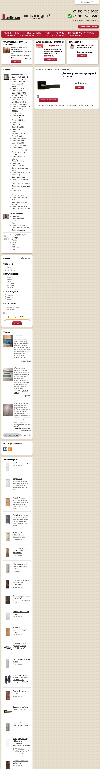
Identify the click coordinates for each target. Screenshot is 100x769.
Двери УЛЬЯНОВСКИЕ (20, 77)
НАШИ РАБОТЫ (58, 35)
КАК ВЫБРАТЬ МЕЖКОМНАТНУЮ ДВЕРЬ (33, 35)
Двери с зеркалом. (19, 225)
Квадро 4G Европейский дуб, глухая (19, 629)
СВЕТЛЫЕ (10, 297)
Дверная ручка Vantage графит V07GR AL (21, 708)
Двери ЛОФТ (16, 122)
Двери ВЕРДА (17, 113)
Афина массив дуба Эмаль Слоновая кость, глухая (21, 566)
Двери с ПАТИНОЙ (19, 138)
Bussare (14, 242)
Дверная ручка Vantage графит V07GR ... (81, 105)
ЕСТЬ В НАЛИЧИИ (13, 307)
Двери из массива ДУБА (21, 150)
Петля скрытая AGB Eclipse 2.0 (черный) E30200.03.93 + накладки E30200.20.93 (21, 678)
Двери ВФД (16, 129)
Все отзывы (24, 435)
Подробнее (16, 61)
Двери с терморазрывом (21, 228)
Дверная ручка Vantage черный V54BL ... (52, 105)
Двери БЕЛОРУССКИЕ (20, 79)
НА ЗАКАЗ (10, 309)
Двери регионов (18, 219)
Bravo (14, 223)
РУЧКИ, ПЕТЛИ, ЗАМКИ (44, 69)
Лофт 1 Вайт (17, 479)
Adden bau (16, 247)
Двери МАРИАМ (18, 115)
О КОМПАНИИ (9, 35)
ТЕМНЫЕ (10, 295)
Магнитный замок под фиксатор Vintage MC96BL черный (21, 645)
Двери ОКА (16, 163)
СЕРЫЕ (9, 299)
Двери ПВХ (16, 125)
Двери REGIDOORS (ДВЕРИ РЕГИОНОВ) (19, 94)
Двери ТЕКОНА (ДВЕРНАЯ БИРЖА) (19, 101)
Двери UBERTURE (18, 81)
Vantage (15, 238)
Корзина (87, 2)
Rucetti (14, 240)
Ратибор (15, 221)
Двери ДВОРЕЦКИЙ (19, 104)
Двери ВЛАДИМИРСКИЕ (21, 106)
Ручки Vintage (65, 69)
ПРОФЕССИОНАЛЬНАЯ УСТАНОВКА (81, 33)
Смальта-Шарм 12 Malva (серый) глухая (21, 724)
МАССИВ (10, 278)
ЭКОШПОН (10, 284)
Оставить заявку (50, 59)
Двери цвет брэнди (19, 193)
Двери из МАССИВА (19, 140)
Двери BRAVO (17, 118)
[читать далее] (19, 357)
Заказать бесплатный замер (48, 100)
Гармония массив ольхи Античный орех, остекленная (21, 582)
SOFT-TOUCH (11, 286)
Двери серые (16, 190)
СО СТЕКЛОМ (11, 270)
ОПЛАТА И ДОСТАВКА (33, 33)
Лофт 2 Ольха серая (20, 515)
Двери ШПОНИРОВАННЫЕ (19, 133)
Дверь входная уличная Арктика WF (21, 597)
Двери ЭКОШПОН (18, 143)
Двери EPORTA (17, 97)
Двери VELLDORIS (18, 88)
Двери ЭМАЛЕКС (18, 127)
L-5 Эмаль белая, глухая (21, 463)
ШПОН (9, 280)
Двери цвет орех (18, 195)
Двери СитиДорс (18, 161)
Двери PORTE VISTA (19, 166)
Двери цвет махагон (19, 206)
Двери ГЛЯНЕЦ (17, 147)
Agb (13, 249)
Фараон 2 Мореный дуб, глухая (20, 762)
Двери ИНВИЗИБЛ (19, 120)
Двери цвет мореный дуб (21, 209)
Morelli (14, 244)
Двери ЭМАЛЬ (17, 136)
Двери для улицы (18, 230)
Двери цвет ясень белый (21, 184)
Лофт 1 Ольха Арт (19, 498)
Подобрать (17, 323)
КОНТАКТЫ (60, 33)
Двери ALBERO (17, 91)
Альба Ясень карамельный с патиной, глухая (19, 534)
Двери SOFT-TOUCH (19, 145)
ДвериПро (15, 216)
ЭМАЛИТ (10, 288)
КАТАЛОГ (18, 33)
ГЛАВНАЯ (7, 33)
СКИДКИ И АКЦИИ (75, 35)
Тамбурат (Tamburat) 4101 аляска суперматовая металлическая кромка (21, 742)
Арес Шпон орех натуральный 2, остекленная (19, 550)
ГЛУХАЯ (9, 268)
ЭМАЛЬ (9, 282)
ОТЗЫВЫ (48, 33)
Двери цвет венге (18, 177)
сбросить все (25, 258)
